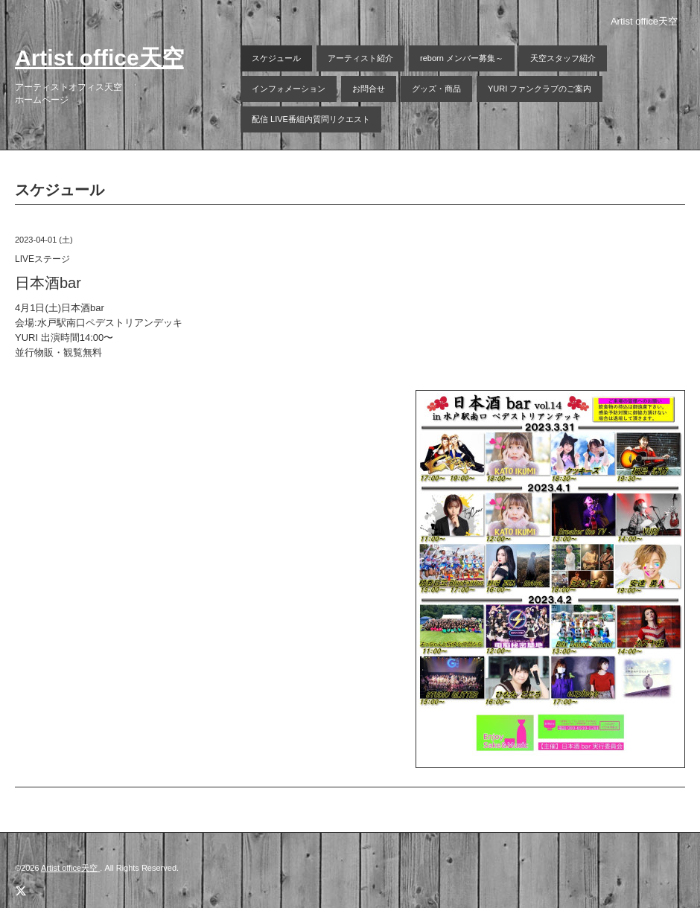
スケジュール (276, 58)
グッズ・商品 (436, 88)
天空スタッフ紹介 (563, 58)
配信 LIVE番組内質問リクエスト (311, 119)
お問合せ (368, 88)
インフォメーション (288, 88)
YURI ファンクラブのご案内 (539, 88)
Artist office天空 (99, 57)
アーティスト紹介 (360, 58)
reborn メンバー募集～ (461, 58)
